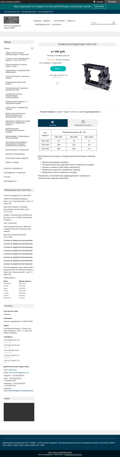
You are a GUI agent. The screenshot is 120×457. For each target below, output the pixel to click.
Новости (71, 21)
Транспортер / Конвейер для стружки (17, 108)
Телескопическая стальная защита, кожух (16, 65)
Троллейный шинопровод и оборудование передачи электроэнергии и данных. (16, 144)
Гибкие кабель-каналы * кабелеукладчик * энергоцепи (17, 53)
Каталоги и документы (13, 168)
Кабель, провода (12, 162)
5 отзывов (99, 2)
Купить (58, 69)
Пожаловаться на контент (73, 455)
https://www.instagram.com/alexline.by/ (18, 391)
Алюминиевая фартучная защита (16, 83)
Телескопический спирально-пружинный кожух (17, 89)
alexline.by (13, 370)
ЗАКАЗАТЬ (99, 7)
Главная (37, 21)
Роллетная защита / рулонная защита (17, 77)
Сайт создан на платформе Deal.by (60, 452)
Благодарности (42, 25)
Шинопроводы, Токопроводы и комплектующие (18, 137)
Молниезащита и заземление (17, 150)
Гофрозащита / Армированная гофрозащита (18, 71)
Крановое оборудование (15, 154)
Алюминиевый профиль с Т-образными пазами (17, 102)
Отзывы (7, 177)
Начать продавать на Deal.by (10, 2)
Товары (46, 21)
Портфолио (59, 21)
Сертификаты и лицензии (14, 172)
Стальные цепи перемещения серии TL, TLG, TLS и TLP (17, 59)
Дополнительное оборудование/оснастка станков (15, 130)
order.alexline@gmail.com (19, 373)
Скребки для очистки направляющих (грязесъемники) (14, 95)
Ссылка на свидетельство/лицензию (18, 240)
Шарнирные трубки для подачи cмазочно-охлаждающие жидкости (18, 122)
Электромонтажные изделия (17, 158)
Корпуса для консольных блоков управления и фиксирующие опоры (15, 115)
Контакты (56, 25)
